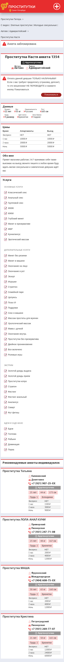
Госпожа (12, 434)
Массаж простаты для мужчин (23, 318)
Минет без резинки (17, 255)
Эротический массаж (18, 239)
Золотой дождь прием (19, 376)
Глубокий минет (16, 218)
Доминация (13, 444)
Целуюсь (12, 297)
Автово (19, 67)
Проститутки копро (17, 381)
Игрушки (12, 281)
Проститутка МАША (16, 568)
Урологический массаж (19, 323)
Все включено (15, 349)
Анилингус (13, 402)
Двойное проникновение (20, 344)
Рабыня (12, 439)
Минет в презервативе (19, 223)
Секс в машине (15, 313)
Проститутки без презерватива (23, 339)
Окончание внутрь (17, 333)
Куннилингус (14, 234)
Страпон (12, 386)
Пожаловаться (51, 95)
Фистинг (12, 391)
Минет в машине (16, 260)
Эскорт (11, 276)
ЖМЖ (11, 208)
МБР (10, 229)
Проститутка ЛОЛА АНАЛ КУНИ (24, 519)
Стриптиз (12, 286)
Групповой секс (15, 203)
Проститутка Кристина (18, 616)
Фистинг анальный (17, 397)
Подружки (13, 307)
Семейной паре (16, 292)
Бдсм (10, 428)
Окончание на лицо (17, 266)
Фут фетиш (13, 412)
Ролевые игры (15, 354)
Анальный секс (15, 197)
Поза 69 (12, 302)
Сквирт (11, 407)
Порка (11, 449)
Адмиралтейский (39, 67)
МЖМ (11, 213)
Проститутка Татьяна (17, 471)
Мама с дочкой (15, 328)
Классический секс (17, 192)
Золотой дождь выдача (19, 370)
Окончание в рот (16, 271)
